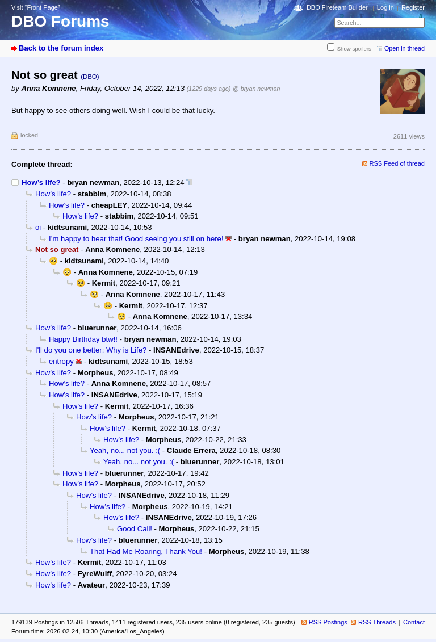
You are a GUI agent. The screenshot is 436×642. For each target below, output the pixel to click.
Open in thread (404, 48)
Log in (385, 7)
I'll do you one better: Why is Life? (90, 350)
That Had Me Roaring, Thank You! (146, 551)
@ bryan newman (256, 88)
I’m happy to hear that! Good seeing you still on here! (136, 238)
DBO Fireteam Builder (337, 7)
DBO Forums (60, 21)
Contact (414, 622)
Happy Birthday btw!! (83, 339)
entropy (61, 361)
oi (38, 227)
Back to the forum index (61, 48)
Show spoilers (354, 48)
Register (413, 7)
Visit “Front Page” (35, 7)
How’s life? (41, 182)
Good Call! (134, 528)
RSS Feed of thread (397, 163)
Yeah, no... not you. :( (125, 450)
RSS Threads (377, 622)
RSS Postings (328, 622)
